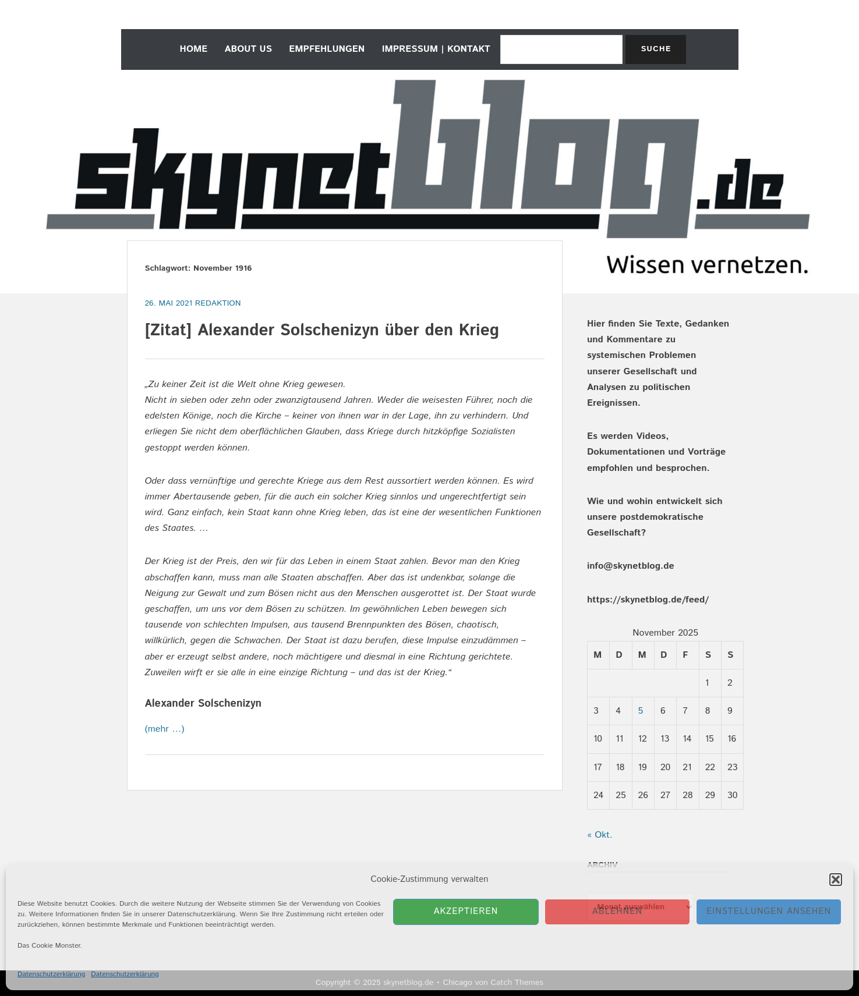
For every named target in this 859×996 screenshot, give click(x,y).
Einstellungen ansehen (768, 911)
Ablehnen (617, 911)
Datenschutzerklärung (51, 974)
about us (248, 49)
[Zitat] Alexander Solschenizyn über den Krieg (322, 330)
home (194, 49)
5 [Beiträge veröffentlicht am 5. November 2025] (641, 711)
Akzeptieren (466, 911)
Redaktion (218, 303)
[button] (836, 879)
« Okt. (600, 835)
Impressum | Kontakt (436, 49)
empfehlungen (327, 49)
